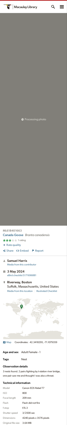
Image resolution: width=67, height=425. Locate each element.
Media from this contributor (21, 264)
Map (7, 342)
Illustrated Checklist (46, 291)
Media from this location (20, 291)
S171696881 (21, 275)
